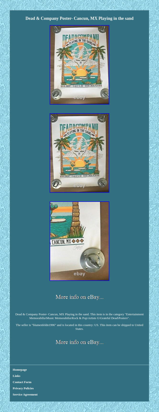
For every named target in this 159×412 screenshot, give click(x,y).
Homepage (20, 369)
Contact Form (22, 382)
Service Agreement (25, 394)
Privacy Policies (23, 388)
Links (16, 376)
